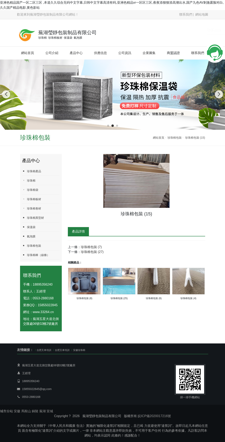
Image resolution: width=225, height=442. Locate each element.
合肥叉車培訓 (44, 350)
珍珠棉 (28, 180)
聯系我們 (185, 14)
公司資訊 (124, 53)
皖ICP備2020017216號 (154, 416)
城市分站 (6, 411)
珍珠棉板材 (31, 199)
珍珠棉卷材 (31, 208)
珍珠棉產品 (31, 171)
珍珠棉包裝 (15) (195, 137)
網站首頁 (27, 53)
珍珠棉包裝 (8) (84, 298)
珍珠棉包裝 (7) (91, 247)
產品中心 (76, 53)
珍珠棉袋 (30, 189)
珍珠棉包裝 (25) (119, 298)
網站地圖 (201, 14)
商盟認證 (173, 53)
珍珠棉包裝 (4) (188, 298)
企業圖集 (149, 53)
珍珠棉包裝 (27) (92, 252)
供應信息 (100, 53)
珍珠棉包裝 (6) (154, 298)
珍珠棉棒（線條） (36, 255)
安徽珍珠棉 (79, 350)
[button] (108, 126)
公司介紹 (51, 53)
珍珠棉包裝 (174, 137)
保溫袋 (28, 227)
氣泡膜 (28, 236)
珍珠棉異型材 (33, 217)
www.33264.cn (43, 312)
